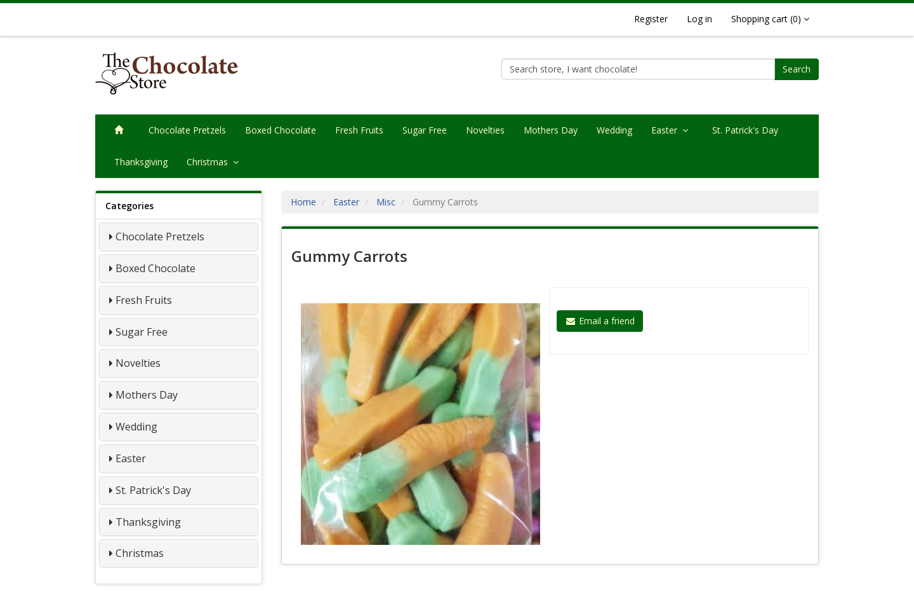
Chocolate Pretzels (187, 130)
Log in (699, 19)
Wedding (614, 130)
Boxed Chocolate (280, 130)
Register (651, 19)
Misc (385, 202)
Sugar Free (424, 130)
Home (303, 202)
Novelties (485, 130)
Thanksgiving (141, 162)
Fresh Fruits (359, 130)
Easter (672, 130)
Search (797, 69)
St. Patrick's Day (745, 130)
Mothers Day (551, 130)
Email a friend (600, 321)
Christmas (215, 162)
